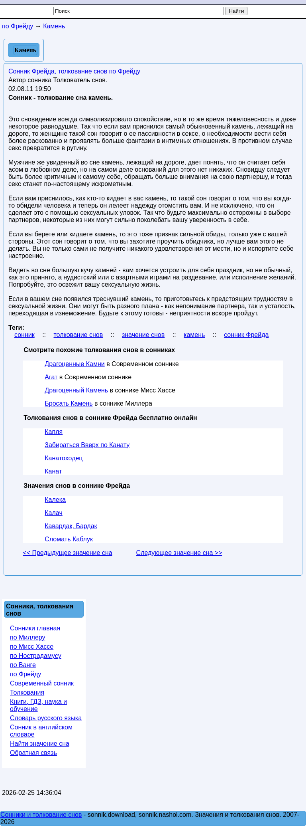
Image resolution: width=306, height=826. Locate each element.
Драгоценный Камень (76, 390)
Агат (51, 377)
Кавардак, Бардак (71, 526)
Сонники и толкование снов (41, 814)
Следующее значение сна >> (179, 552)
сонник (24, 334)
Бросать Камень (68, 403)
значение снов (143, 334)
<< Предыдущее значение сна (67, 552)
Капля (54, 431)
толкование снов (78, 334)
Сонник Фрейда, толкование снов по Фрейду (74, 71)
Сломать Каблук (69, 539)
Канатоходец (63, 458)
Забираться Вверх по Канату (87, 445)
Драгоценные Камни (74, 364)
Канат (53, 471)
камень (194, 334)
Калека (55, 499)
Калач (53, 512)
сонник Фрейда (246, 334)
